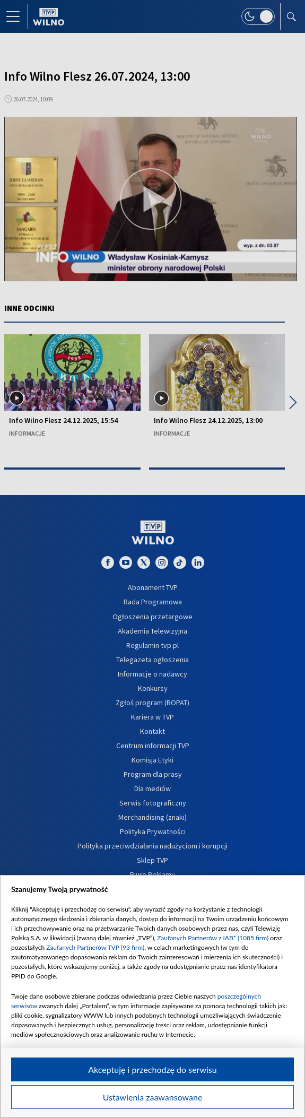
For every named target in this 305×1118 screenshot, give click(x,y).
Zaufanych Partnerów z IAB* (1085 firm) (212, 938)
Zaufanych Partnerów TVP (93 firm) (95, 947)
